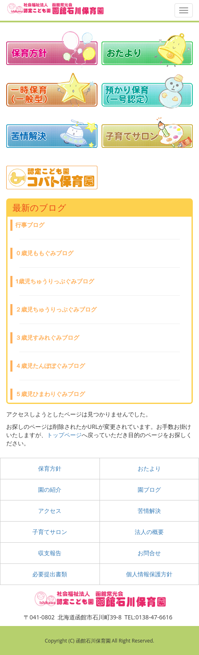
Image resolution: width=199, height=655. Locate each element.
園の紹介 (49, 489)
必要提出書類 (49, 574)
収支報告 (49, 553)
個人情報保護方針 (149, 574)
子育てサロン (49, 532)
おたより (149, 468)
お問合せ (149, 553)
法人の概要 (149, 532)
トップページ (64, 435)
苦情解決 (149, 511)
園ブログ (149, 489)
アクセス (49, 511)
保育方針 (49, 468)
